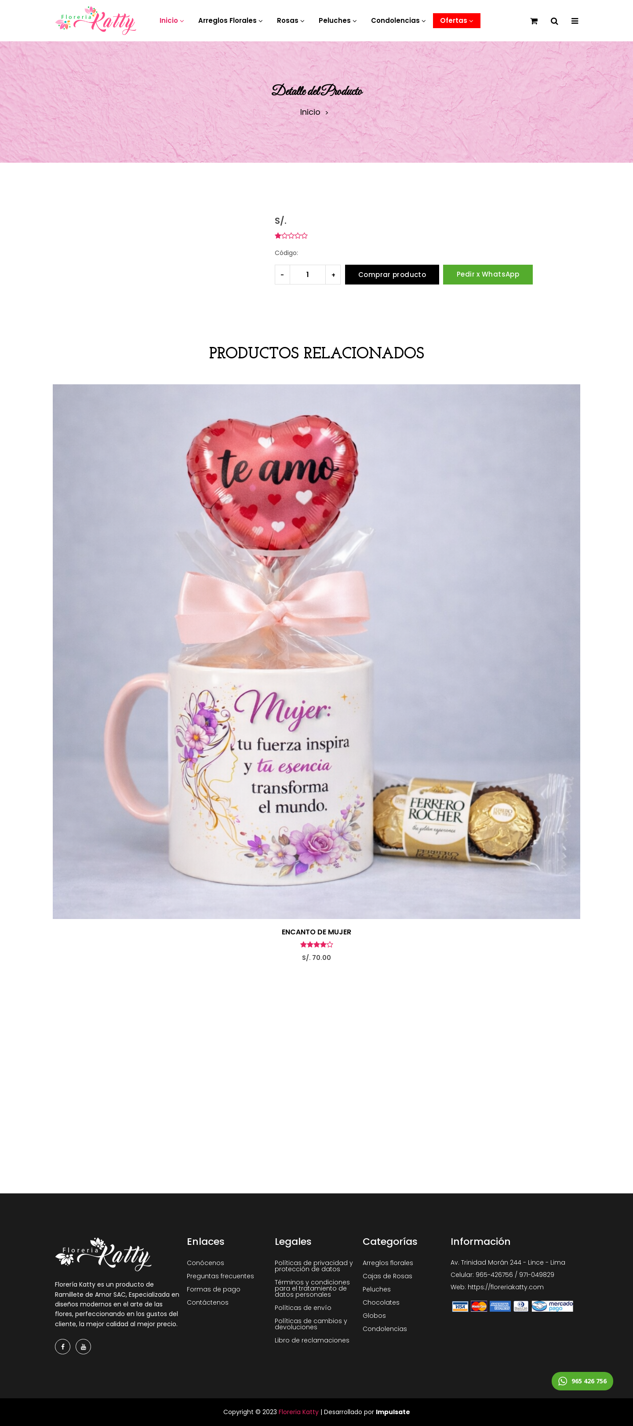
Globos (374, 1316)
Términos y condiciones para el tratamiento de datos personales (312, 1288)
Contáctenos (208, 1302)
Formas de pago (213, 1289)
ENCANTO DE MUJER (316, 932)
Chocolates (381, 1302)
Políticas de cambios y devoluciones (311, 1324)
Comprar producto (392, 274)
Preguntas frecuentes (220, 1276)
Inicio (310, 112)
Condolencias (385, 1329)
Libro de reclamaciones (312, 1340)
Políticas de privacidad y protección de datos (314, 1266)
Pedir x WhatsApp (488, 274)
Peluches (377, 1289)
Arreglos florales (388, 1263)
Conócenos (205, 1263)
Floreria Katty (299, 1412)
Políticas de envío (303, 1308)
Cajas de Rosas (387, 1276)
